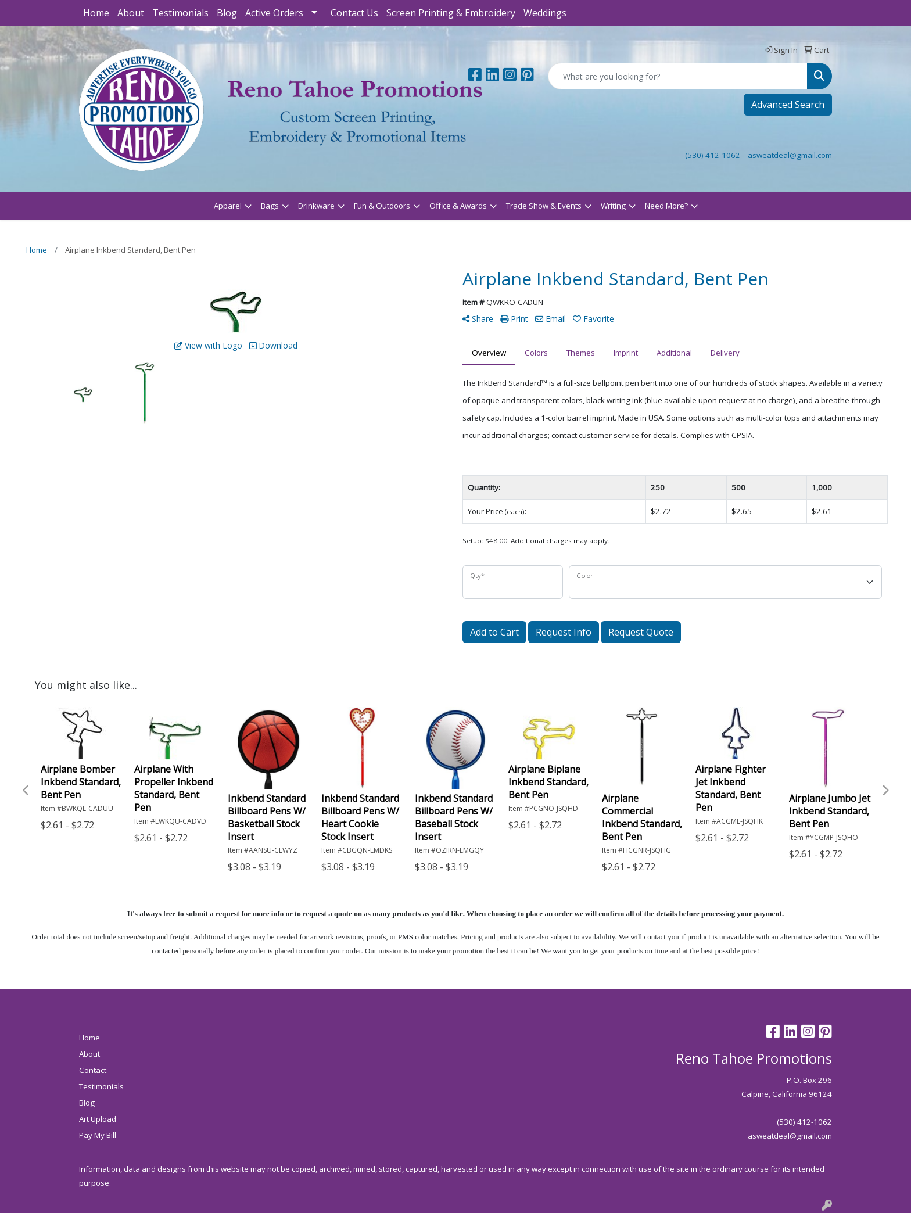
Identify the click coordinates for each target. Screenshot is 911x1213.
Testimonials (180, 12)
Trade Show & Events (544, 205)
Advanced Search (787, 104)
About (130, 12)
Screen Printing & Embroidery (450, 12)
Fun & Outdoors (382, 205)
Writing (613, 205)
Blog (227, 12)
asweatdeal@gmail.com (790, 155)
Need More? (666, 205)
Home (96, 12)
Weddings (544, 12)
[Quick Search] (678, 76)
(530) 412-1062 (712, 155)
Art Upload (97, 1119)
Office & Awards (458, 205)
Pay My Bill (97, 1135)
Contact (92, 1070)
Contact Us (354, 12)
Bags (270, 205)
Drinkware (316, 205)
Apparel (228, 205)
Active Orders (274, 12)
